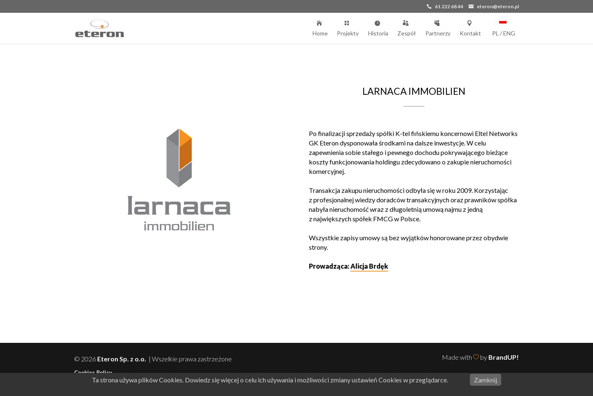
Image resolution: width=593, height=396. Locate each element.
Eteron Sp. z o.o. (122, 359)
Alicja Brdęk (369, 266)
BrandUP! (503, 357)
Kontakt (470, 28)
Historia (378, 28)
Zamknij (485, 380)
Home (320, 28)
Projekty (348, 28)
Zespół (406, 28)
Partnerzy (438, 28)
